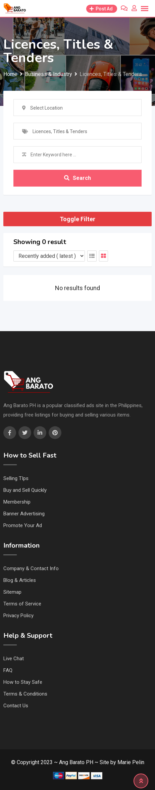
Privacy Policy (18, 616)
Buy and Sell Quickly (25, 490)
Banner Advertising (24, 514)
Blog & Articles (19, 580)
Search (77, 178)
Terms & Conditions (25, 694)
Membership (17, 502)
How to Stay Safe (22, 682)
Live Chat (13, 659)
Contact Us (15, 706)
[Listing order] (49, 256)
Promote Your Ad (22, 525)
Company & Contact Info (31, 568)
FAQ (7, 670)
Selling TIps (16, 478)
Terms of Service (22, 604)
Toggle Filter (77, 219)
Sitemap (12, 592)
